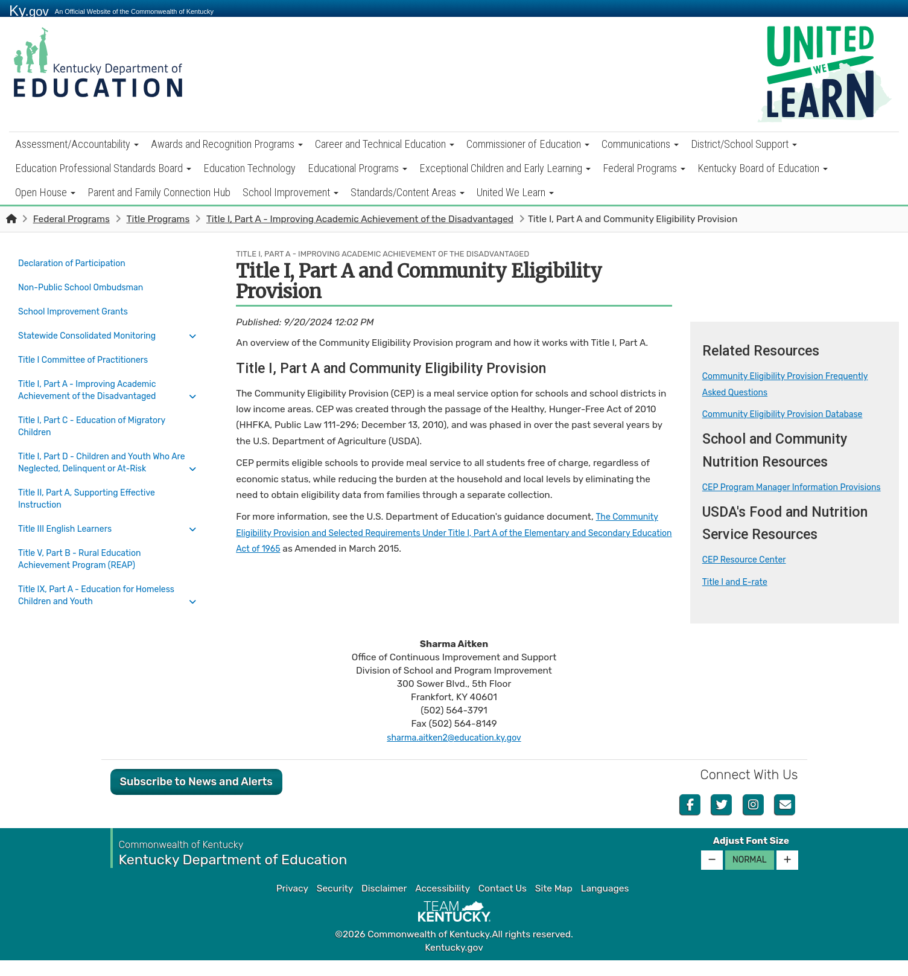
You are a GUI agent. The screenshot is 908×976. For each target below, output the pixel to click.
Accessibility (442, 904)
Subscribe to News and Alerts (196, 797)
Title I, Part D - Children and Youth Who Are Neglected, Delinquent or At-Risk (102, 444)
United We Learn (515, 192)
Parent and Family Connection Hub (158, 192)
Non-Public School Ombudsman (87, 283)
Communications (640, 144)
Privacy (292, 904)
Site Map (554, 904)
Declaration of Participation (77, 262)
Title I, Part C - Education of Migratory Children (99, 410)
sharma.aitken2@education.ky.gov (453, 753)
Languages (605, 904)
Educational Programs (357, 168)
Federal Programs (644, 168)
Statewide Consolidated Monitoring (94, 326)
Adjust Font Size (751, 856)
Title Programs (157, 219)
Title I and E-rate (738, 597)
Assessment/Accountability (77, 144)
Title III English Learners (70, 507)
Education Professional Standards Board (103, 168)
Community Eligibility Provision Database (791, 414)
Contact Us (502, 904)
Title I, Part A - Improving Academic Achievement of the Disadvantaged (359, 219)
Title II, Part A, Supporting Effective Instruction (94, 479)
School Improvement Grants (78, 304)
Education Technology (249, 168)
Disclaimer (384, 904)
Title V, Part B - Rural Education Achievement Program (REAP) (86, 535)
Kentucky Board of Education (762, 168)
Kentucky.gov (454, 963)
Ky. (29, 10)
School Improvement (290, 192)
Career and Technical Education (384, 144)
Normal (749, 875)
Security (335, 904)
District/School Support (744, 144)
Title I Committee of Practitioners (90, 347)
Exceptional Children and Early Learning (505, 168)
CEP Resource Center (748, 575)
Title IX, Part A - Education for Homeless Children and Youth (104, 569)
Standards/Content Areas (408, 192)
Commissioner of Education (527, 144)
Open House (45, 192)
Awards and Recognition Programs (227, 144)
